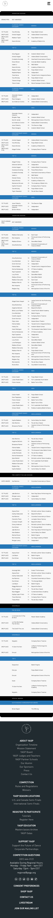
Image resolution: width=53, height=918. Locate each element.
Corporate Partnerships (26, 849)
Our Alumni (26, 763)
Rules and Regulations (26, 786)
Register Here (27, 819)
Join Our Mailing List (26, 908)
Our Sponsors (26, 766)
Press (26, 770)
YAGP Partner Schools (26, 759)
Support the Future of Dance (26, 845)
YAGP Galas (26, 833)
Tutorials (26, 815)
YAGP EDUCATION (26, 825)
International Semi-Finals (26, 803)
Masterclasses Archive (26, 829)
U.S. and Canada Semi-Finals (26, 800)
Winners (26, 790)
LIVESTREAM (26, 902)
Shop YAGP (26, 891)
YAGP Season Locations (26, 795)
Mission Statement (26, 748)
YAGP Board (26, 752)
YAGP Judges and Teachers (26, 755)
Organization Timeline (26, 744)
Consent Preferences (26, 885)
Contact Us (26, 774)
